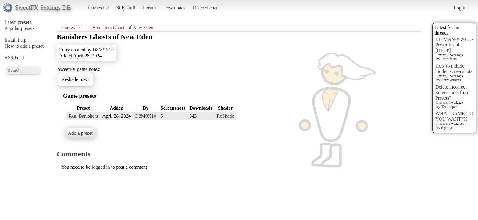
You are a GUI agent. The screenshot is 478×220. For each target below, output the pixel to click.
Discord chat (205, 7)
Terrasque (449, 106)
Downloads (174, 7)
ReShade (225, 116)
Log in (460, 7)
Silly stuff (126, 7)
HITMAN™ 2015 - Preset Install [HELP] (454, 45)
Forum (149, 7)
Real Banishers (83, 116)
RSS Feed (14, 57)
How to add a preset (24, 46)
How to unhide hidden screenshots (453, 68)
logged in (101, 167)
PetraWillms (451, 80)
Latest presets (18, 22)
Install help (16, 39)
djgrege (447, 127)
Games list (98, 7)
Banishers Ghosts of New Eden (122, 27)
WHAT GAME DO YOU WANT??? (454, 116)
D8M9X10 (103, 49)
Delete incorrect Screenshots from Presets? (452, 92)
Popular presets (19, 28)
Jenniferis (449, 59)
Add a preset (80, 133)
